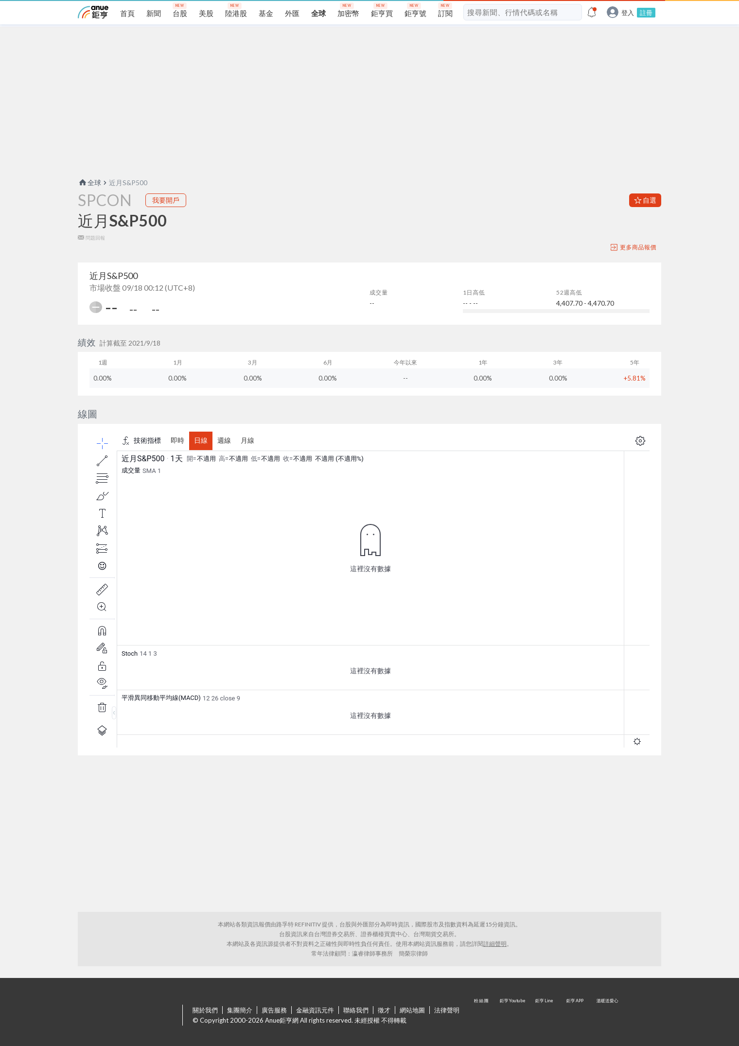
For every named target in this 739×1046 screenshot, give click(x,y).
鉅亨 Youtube (513, 1016)
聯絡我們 (356, 1010)
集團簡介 (239, 1010)
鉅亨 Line (544, 1016)
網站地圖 (412, 1010)
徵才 (384, 1010)
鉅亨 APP (575, 1016)
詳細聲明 (495, 943)
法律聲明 (446, 1010)
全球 (89, 182)
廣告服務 (274, 1010)
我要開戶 (165, 200)
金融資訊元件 (315, 1010)
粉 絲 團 (482, 1016)
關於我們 (205, 1010)
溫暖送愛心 (606, 1016)
